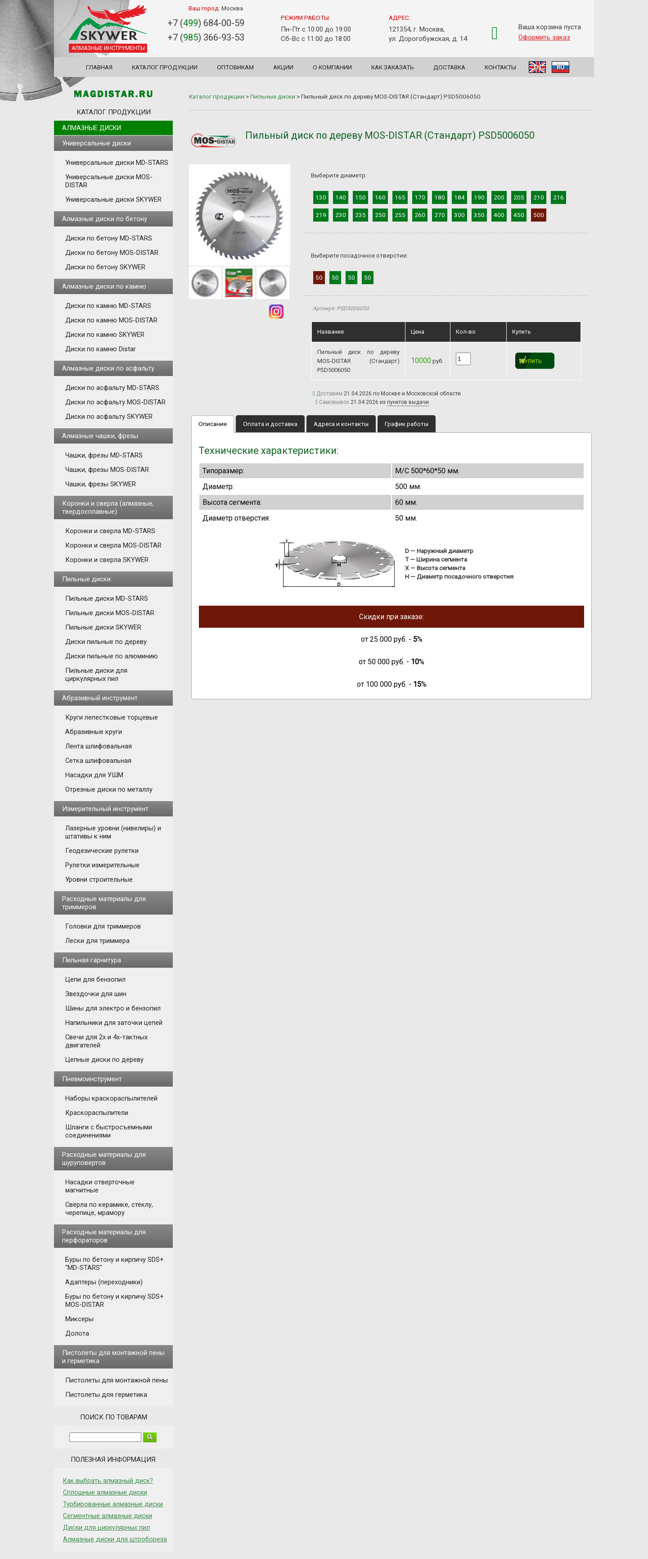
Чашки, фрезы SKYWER (100, 484)
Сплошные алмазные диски (105, 1492)
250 (380, 214)
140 (340, 197)
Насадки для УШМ (94, 775)
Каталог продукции (165, 67)
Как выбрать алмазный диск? (108, 1480)
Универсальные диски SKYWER (113, 199)
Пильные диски (86, 579)
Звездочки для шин (95, 994)
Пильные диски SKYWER (103, 627)
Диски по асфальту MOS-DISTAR (115, 402)
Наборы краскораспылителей (111, 1098)
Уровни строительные (99, 879)
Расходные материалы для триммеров (104, 903)
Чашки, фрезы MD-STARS (104, 455)
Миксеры (79, 1319)
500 (538, 214)
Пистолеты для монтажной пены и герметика (113, 1357)
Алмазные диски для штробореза (115, 1539)
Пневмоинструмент (92, 1079)
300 (459, 214)
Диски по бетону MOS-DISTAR (111, 253)
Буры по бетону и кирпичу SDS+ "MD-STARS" (114, 1263)
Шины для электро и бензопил (113, 1008)
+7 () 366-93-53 (205, 37)
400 (499, 214)
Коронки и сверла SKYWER (106, 560)
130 (320, 197)
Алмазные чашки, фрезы (100, 436)
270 (439, 214)
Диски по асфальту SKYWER (109, 416)
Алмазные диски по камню (104, 286)
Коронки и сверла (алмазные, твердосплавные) (108, 507)
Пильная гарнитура (91, 960)
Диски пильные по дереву (106, 642)
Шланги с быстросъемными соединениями (108, 1131)
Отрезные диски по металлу (109, 789)
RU (560, 67)
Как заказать (392, 67)
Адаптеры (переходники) (104, 1282)
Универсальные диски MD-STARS (116, 163)
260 (419, 214)
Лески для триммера (97, 941)
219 (320, 214)
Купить (532, 361)
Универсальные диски (96, 143)
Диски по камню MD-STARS (108, 306)
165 (400, 197)
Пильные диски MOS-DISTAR (109, 613)
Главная (99, 67)
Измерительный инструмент (105, 809)
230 (340, 214)
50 (319, 277)
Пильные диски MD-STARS (106, 598)
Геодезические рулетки (102, 851)
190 (479, 197)
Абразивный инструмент (100, 698)
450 (518, 214)
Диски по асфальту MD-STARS (112, 388)
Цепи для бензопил (95, 979)
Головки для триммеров (103, 926)
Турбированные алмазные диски (113, 1504)
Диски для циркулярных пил (106, 1527)
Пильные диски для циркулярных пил (96, 674)
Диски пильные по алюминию (111, 656)
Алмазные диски (91, 127)
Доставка (449, 67)
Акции (283, 67)
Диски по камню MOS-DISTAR (111, 320)
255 (400, 214)
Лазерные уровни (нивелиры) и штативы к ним (113, 832)
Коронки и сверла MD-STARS (110, 531)
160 (380, 197)
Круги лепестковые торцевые (111, 717)
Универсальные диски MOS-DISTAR (109, 181)
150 (360, 197)
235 (360, 214)
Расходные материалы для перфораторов (104, 1236)
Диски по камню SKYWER (104, 335)
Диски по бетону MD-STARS (108, 238)
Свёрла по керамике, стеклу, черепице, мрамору (109, 1209)
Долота (77, 1333)
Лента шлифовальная (98, 746)
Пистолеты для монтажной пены (116, 1380)
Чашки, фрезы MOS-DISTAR (107, 470)
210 (538, 197)
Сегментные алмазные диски (107, 1515)
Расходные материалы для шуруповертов (104, 1159)
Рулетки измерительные (102, 865)
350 (479, 214)
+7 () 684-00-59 (205, 23)
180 (439, 197)
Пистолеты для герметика (106, 1395)
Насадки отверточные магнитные (100, 1186)
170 (419, 197)
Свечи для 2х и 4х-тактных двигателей (106, 1041)
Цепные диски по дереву (104, 1060)
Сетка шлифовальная (98, 761)
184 (459, 197)
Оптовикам (235, 67)
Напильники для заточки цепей (113, 1023)
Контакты (500, 67)
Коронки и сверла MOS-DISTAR (113, 545)
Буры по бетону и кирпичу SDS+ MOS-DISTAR (114, 1300)
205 (518, 197)
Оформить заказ (544, 37)
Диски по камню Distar (100, 349)
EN (537, 67)
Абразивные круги (93, 732)
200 (499, 197)
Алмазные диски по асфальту (108, 368)
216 (558, 197)
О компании (332, 67)
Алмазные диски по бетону (104, 219)
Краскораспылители (96, 1113)
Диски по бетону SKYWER (105, 267)
